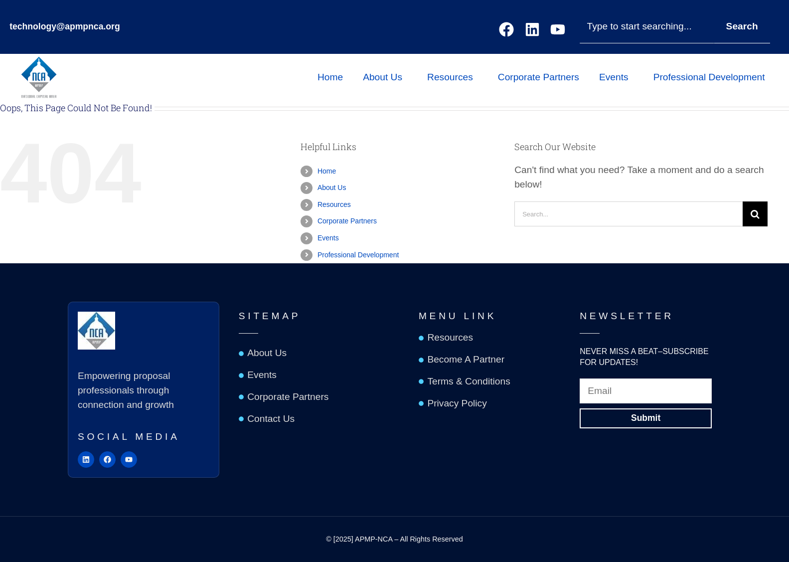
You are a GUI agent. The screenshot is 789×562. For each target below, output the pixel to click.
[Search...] (628, 213)
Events (616, 77)
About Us (385, 77)
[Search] (755, 213)
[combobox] (647, 26)
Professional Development (711, 77)
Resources (452, 77)
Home (330, 77)
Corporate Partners (538, 77)
